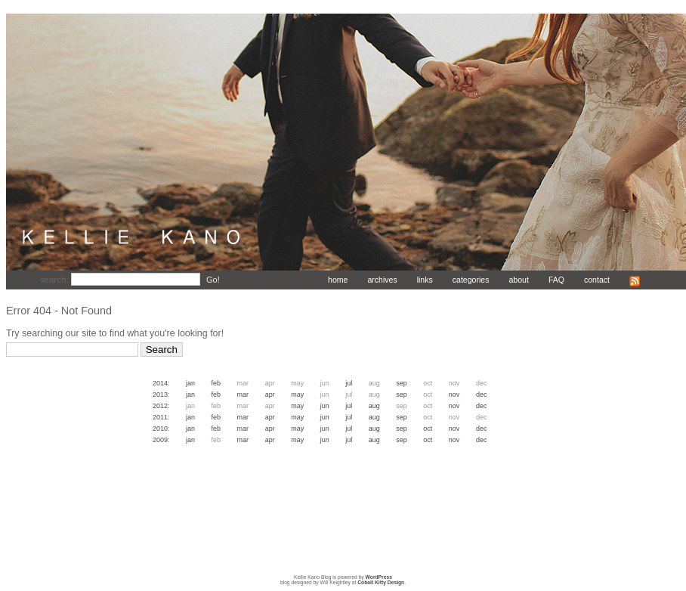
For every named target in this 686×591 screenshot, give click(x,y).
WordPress (379, 577)
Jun (324, 406)
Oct (427, 428)
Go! (213, 279)
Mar (243, 394)
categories (471, 279)
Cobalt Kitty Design (380, 582)
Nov (454, 394)
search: (55, 279)
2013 (160, 394)
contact (597, 279)
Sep (401, 383)
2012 (160, 406)
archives (382, 279)
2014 (160, 383)
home (338, 279)
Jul (348, 383)
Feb (216, 383)
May (297, 394)
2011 (160, 417)
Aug (374, 406)
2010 (160, 428)
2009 (160, 440)
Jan (190, 383)
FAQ (556, 279)
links (425, 279)
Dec (481, 394)
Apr (270, 394)
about (518, 279)
